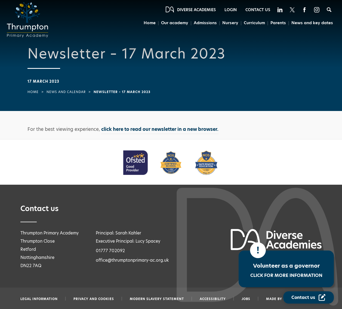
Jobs (246, 299)
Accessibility (213, 299)
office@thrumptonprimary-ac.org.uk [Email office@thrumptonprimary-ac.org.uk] (132, 260)
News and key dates (312, 23)
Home (150, 23)
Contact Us (257, 10)
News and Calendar (66, 92)
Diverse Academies (196, 10)
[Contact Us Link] (308, 297)
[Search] (329, 10)
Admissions (205, 23)
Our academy (174, 23)
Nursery (230, 23)
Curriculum (254, 23)
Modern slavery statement (157, 299)
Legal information (39, 299)
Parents (278, 23)
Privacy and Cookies (93, 299)
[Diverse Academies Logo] (29, 20)
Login (230, 10)
